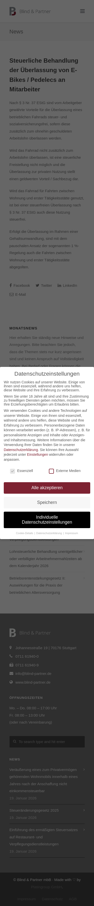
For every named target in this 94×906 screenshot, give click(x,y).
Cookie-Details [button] (25, 533)
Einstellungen (37, 454)
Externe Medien (64, 471)
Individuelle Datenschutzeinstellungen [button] (47, 520)
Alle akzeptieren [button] (47, 487)
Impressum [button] (71, 533)
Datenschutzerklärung (21, 450)
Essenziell (21, 471)
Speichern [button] (47, 502)
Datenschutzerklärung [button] (49, 533)
